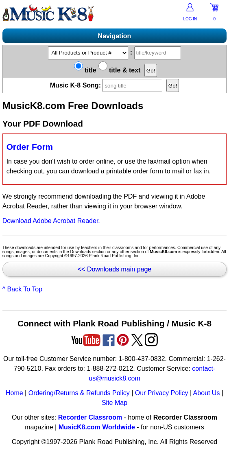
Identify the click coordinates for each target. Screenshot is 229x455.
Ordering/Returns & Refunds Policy (79, 392)
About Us (206, 392)
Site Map (114, 402)
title (85, 70)
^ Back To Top (22, 289)
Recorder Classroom (90, 417)
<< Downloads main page (114, 269)
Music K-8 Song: (108, 85)
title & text (119, 70)
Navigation (114, 36)
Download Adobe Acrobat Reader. (51, 220)
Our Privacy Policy (161, 392)
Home (14, 392)
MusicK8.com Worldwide (97, 427)
